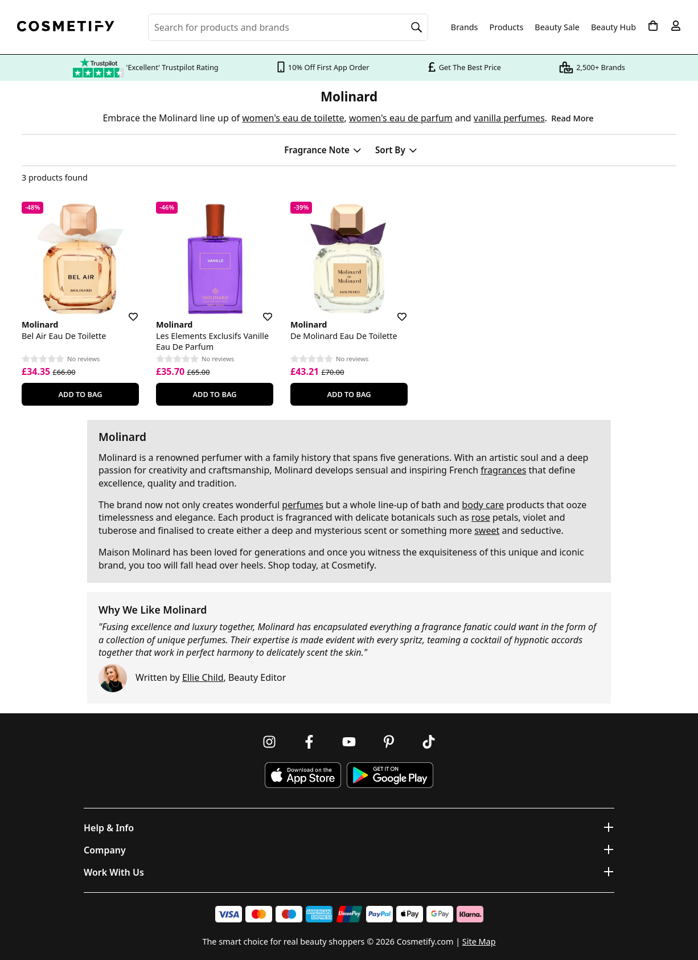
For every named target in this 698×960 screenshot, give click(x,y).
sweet (486, 530)
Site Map (479, 941)
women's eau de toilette (293, 118)
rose (480, 517)
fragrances (503, 470)
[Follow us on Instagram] (269, 741)
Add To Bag (80, 394)
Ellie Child (203, 677)
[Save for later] (125, 310)
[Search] (416, 27)
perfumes (302, 505)
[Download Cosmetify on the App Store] (303, 775)
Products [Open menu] (507, 27)
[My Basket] (653, 25)
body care (483, 505)
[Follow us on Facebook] (309, 741)
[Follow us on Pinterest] (388, 741)
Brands (464, 27)
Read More (572, 118)
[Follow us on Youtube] (349, 741)
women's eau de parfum (401, 118)
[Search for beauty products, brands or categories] (288, 27)
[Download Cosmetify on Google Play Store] (390, 775)
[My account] (675, 25)
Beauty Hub (613, 27)
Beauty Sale (557, 27)
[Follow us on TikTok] (428, 741)
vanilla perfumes (509, 118)
